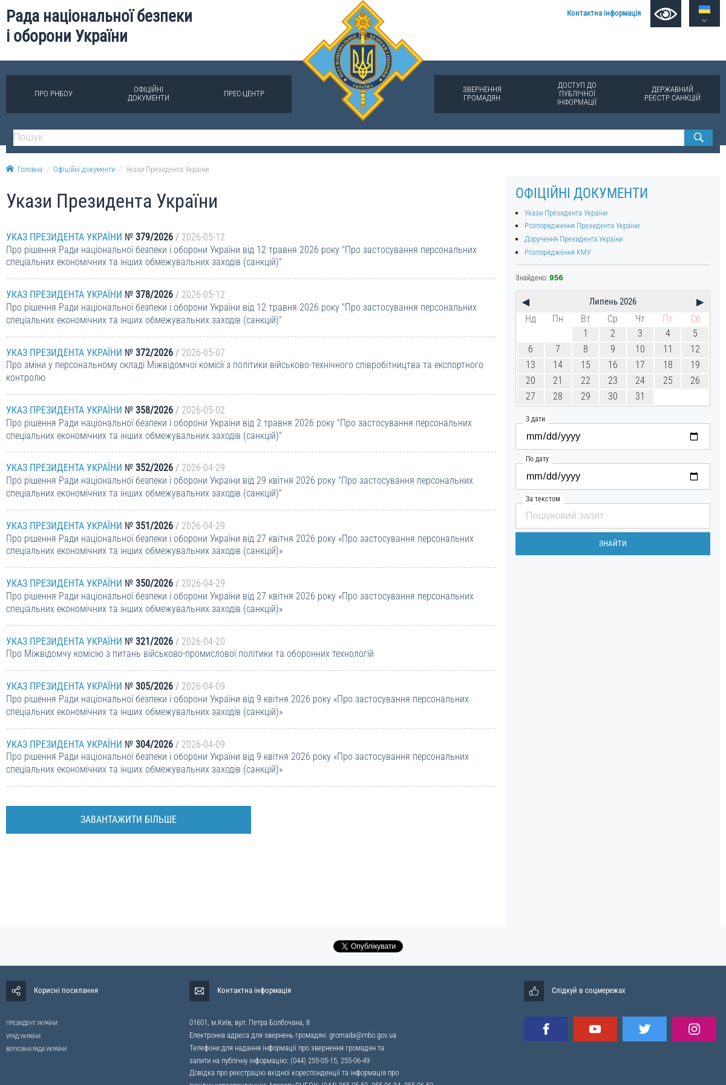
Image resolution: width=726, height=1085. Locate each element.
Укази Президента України (167, 169)
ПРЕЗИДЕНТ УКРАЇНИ (31, 1023)
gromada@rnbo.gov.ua (362, 1035)
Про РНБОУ (53, 93)
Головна (24, 169)
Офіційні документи (148, 93)
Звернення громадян (482, 93)
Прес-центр (244, 93)
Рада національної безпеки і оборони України (99, 26)
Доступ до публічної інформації (577, 94)
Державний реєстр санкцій (672, 93)
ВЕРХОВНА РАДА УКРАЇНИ (36, 1049)
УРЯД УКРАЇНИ (23, 1036)
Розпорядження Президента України (582, 225)
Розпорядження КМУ (558, 252)
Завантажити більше (128, 819)
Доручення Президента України (574, 238)
